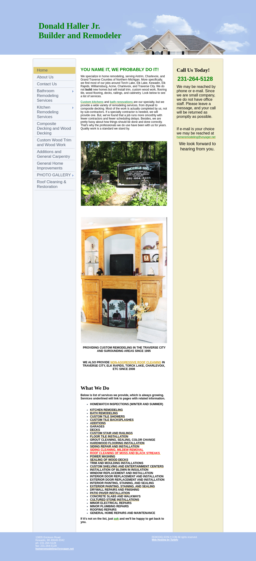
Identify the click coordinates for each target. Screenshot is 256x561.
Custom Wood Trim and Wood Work (54, 142)
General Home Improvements (50, 165)
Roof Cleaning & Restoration (51, 184)
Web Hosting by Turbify (165, 539)
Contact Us (47, 84)
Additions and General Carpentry (53, 154)
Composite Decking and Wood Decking (54, 128)
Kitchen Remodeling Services (48, 112)
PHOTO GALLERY (54, 175)
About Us (45, 77)
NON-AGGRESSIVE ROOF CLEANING (135, 362)
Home (42, 70)
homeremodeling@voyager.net (55, 548)
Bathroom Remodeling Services (48, 96)
